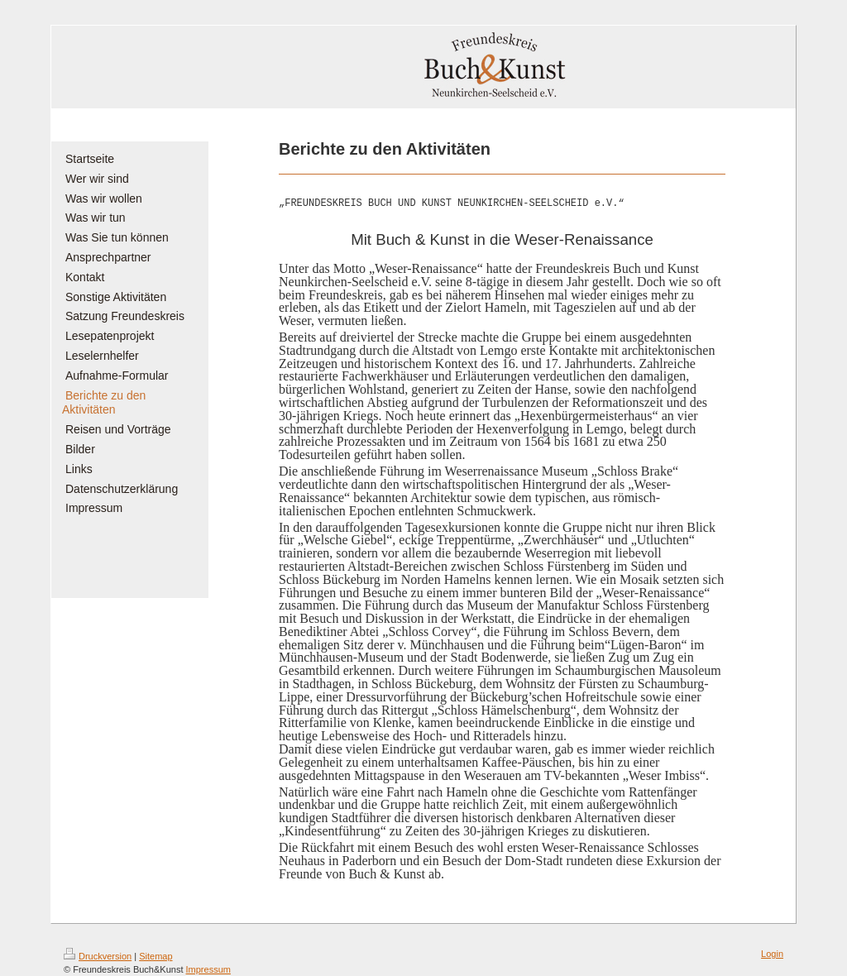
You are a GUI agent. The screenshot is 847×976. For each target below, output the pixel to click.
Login (772, 954)
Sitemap (155, 956)
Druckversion (98, 956)
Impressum (208, 969)
